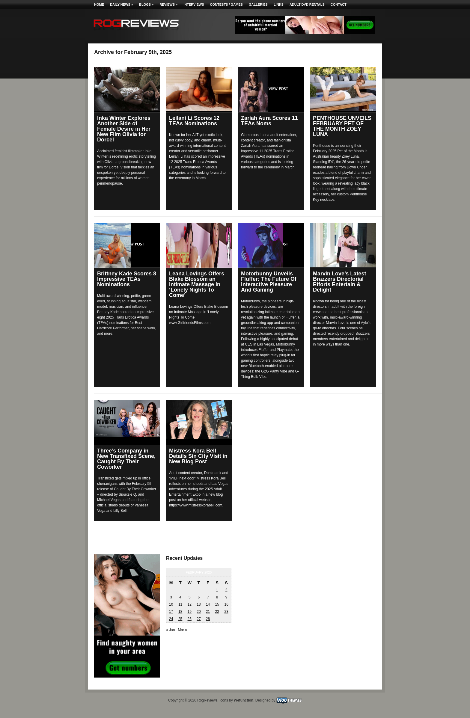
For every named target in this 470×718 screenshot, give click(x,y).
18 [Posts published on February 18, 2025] (180, 612)
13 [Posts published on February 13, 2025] (199, 604)
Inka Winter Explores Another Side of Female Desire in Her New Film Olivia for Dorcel (123, 129)
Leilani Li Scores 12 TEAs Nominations (194, 120)
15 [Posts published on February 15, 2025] (217, 604)
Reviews (168, 4)
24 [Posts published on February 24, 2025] (171, 619)
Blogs (146, 4)
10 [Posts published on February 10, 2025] (171, 604)
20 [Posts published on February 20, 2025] (199, 612)
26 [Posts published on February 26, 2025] (190, 619)
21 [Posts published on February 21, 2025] (208, 612)
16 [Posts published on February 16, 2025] (226, 604)
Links (279, 4)
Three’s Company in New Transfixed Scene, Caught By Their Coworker (126, 459)
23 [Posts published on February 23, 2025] (226, 612)
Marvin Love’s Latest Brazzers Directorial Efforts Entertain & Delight (339, 282)
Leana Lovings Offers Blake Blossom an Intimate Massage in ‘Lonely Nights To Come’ (196, 284)
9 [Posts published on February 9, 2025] (226, 597)
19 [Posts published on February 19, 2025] (190, 612)
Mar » (182, 630)
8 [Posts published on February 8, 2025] (217, 597)
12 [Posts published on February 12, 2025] (190, 604)
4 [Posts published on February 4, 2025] (180, 597)
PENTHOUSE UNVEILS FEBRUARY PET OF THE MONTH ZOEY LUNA (342, 126)
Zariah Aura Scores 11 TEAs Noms (269, 120)
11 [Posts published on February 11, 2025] (180, 604)
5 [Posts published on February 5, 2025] (190, 597)
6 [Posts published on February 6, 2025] (199, 597)
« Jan (170, 630)
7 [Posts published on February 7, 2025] (208, 597)
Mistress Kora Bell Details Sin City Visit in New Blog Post (198, 456)
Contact (339, 4)
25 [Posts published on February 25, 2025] (180, 619)
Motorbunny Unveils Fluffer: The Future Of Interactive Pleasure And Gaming (268, 282)
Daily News (121, 4)
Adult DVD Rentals (307, 4)
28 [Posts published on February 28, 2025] (208, 619)
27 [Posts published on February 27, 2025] (199, 619)
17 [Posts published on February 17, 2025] (171, 612)
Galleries (258, 4)
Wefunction (243, 700)
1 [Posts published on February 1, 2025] (217, 590)
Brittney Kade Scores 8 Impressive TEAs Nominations (126, 279)
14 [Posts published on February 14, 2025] (208, 604)
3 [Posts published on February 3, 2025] (171, 597)
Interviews (193, 4)
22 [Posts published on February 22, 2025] (217, 612)
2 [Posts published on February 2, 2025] (226, 590)
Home (99, 4)
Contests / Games (226, 4)
